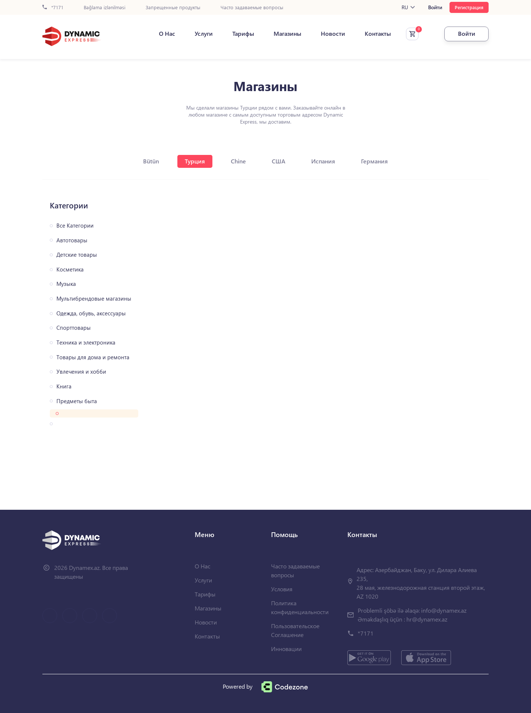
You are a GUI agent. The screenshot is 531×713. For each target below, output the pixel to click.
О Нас (167, 33)
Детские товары (76, 254)
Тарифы (243, 33)
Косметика (70, 269)
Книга (64, 386)
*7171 (52, 7)
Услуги (204, 33)
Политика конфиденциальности (300, 607)
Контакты (378, 33)
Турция (195, 161)
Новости (333, 33)
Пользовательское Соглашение (295, 630)
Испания (323, 161)
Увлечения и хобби (81, 371)
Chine (238, 161)
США (278, 161)
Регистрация (469, 7)
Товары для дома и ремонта (92, 357)
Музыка (66, 283)
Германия (374, 161)
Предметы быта (76, 401)
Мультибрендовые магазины (93, 298)
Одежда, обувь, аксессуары (91, 313)
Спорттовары (73, 327)
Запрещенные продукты (173, 7)
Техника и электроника (85, 342)
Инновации (286, 649)
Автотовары (71, 240)
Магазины (287, 33)
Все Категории (75, 225)
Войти (435, 7)
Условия (281, 589)
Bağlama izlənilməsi (104, 7)
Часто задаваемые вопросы (252, 7)
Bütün (151, 161)
